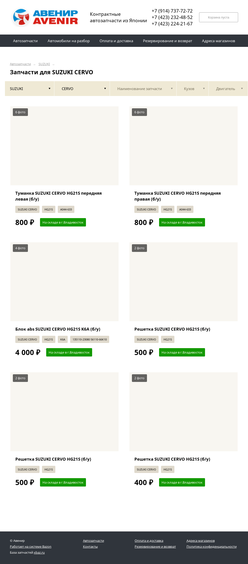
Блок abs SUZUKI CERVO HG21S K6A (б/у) (57, 329)
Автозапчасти (20, 64)
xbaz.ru (39, 552)
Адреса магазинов (200, 540)
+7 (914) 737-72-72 (172, 11)
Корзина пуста (218, 17)
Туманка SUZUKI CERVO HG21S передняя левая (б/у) (58, 196)
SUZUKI (44, 64)
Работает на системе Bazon (30, 546)
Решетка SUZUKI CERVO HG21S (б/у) (172, 329)
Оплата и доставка (149, 540)
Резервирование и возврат (155, 546)
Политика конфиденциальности (211, 546)
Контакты (90, 546)
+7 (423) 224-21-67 (172, 23)
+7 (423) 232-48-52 (172, 17)
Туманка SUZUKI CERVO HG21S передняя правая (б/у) (177, 196)
